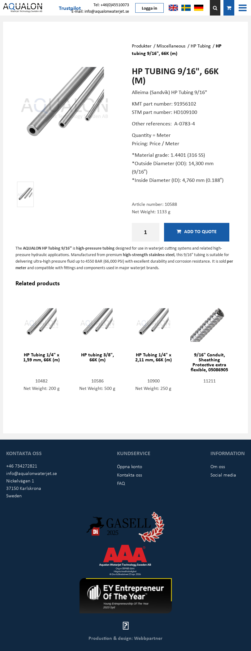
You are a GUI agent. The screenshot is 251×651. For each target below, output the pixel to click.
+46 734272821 (21, 465)
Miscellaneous (171, 45)
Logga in (149, 8)
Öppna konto (129, 466)
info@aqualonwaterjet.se (31, 473)
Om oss (217, 466)
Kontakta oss (129, 474)
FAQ (121, 483)
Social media (223, 474)
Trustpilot (70, 7)
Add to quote (196, 231)
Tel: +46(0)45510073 (111, 4)
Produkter (142, 45)
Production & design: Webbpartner (125, 638)
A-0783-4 (184, 123)
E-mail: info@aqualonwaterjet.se (100, 11)
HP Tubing (201, 45)
